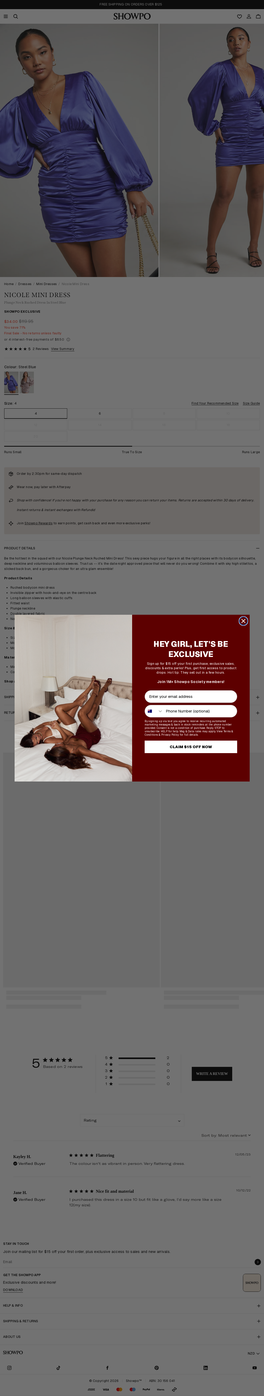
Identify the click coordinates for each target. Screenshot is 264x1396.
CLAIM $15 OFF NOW (191, 746)
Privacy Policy (170, 734)
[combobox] (154, 711)
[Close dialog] (243, 621)
